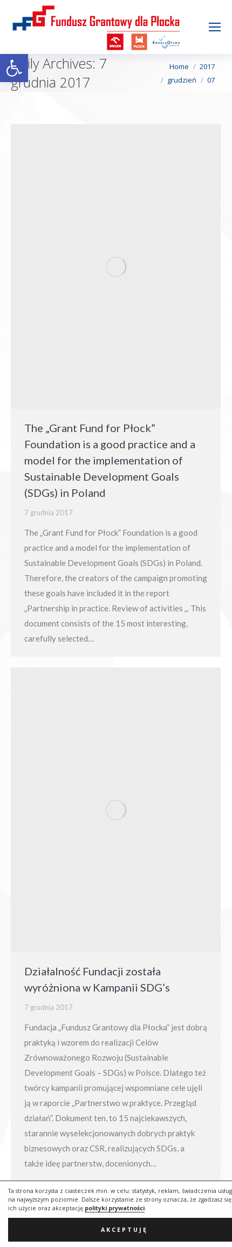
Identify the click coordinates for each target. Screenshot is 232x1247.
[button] (14, 68)
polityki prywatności (115, 1228)
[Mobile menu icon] (214, 27)
